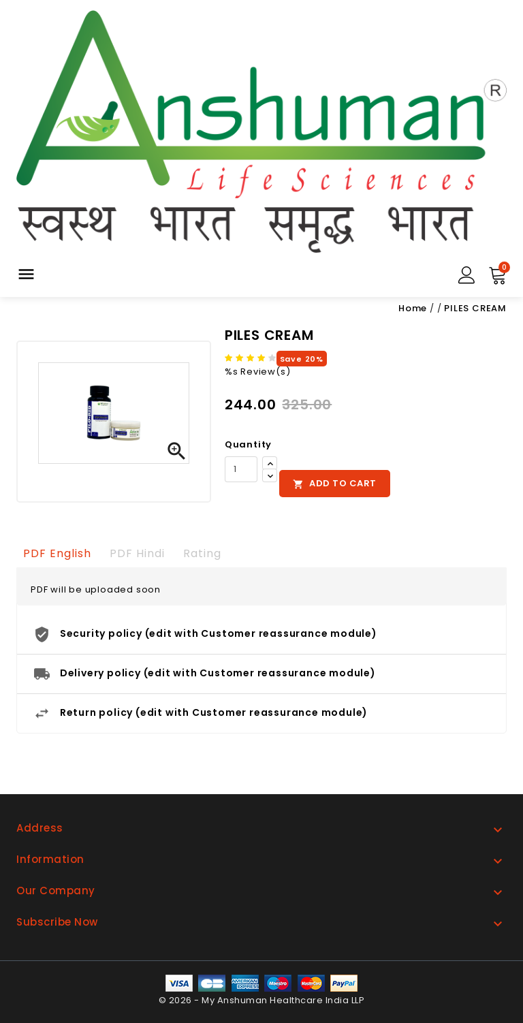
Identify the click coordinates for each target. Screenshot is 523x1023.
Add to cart (335, 483)
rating (202, 553)
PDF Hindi (137, 553)
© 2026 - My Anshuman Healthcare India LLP (262, 1000)
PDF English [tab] (57, 553)
